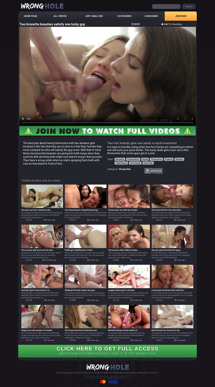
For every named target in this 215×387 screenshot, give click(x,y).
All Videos (60, 16)
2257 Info (108, 373)
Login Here (151, 16)
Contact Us (154, 373)
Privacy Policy (81, 373)
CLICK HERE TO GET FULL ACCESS (107, 350)
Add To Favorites (171, 24)
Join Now (180, 16)
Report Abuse (118, 373)
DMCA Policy (131, 373)
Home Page (30, 16)
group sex (125, 169)
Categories (124, 16)
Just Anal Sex (94, 16)
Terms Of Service (96, 373)
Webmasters (142, 373)
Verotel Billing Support (65, 373)
